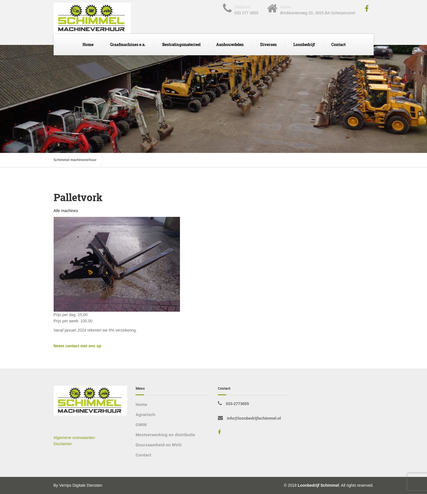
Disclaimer (63, 444)
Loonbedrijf (304, 44)
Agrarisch (145, 414)
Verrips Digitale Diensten (80, 485)
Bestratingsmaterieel (181, 44)
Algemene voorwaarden (74, 437)
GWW (141, 424)
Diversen (268, 44)
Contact (338, 44)
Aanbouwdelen (230, 44)
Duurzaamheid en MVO (158, 444)
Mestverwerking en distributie (165, 434)
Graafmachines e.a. (128, 44)
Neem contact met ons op (77, 346)
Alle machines (66, 210)
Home (88, 44)
